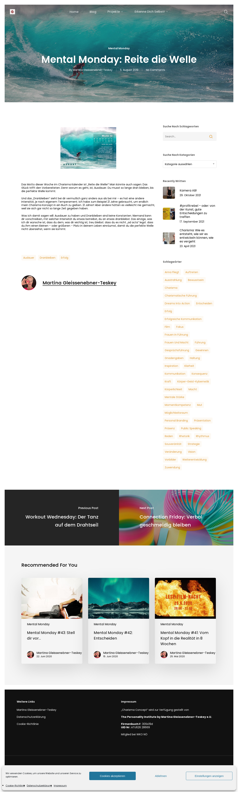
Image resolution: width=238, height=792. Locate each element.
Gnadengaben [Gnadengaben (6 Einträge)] (174, 358)
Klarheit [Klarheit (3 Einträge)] (189, 366)
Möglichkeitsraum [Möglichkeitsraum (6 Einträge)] (176, 413)
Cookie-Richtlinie (15, 785)
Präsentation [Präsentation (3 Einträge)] (202, 420)
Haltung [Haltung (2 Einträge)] (195, 358)
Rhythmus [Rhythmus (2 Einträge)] (202, 436)
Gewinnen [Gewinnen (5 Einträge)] (201, 350)
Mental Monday (119, 48)
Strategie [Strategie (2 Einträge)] (194, 444)
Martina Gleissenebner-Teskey (92, 70)
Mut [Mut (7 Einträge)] (199, 405)
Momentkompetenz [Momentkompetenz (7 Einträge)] (178, 405)
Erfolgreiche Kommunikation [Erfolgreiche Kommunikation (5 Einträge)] (183, 319)
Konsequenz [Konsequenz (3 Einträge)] (200, 374)
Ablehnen (161, 775)
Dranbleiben (47, 258)
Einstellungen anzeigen (209, 775)
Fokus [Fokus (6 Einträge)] (180, 327)
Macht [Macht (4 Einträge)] (193, 389)
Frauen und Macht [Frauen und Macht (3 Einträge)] (177, 342)
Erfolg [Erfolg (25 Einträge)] (168, 311)
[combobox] (190, 164)
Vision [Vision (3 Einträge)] (191, 452)
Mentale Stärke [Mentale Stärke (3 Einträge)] (174, 397)
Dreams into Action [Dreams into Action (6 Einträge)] (177, 303)
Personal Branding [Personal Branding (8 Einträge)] (176, 420)
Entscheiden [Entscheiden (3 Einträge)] (204, 303)
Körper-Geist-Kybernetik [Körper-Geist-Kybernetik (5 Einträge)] (193, 381)
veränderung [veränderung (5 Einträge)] (173, 452)
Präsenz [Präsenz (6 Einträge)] (170, 428)
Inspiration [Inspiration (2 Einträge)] (171, 366)
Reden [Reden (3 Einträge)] (169, 436)
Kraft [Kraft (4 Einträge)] (168, 381)
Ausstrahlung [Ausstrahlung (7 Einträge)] (173, 280)
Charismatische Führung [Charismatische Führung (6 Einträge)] (181, 295)
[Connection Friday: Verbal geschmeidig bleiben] (176, 517)
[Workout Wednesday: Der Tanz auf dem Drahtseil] (61, 517)
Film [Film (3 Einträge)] (167, 327)
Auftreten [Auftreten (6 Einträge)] (191, 272)
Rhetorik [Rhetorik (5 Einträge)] (184, 436)
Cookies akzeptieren (112, 775)
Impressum (60, 785)
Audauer (28, 258)
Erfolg (64, 258)
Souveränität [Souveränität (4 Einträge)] (173, 444)
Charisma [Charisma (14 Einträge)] (171, 288)
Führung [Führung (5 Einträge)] (200, 342)
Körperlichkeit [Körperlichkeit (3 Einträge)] (173, 389)
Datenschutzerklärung (39, 785)
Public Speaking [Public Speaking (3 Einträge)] (191, 428)
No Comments (155, 70)
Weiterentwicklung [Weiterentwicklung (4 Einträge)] (194, 459)
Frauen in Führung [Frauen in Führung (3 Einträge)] (176, 335)
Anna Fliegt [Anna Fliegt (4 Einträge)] (172, 272)
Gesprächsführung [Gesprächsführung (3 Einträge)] (177, 350)
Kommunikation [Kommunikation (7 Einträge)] (175, 374)
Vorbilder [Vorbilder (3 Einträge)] (170, 459)
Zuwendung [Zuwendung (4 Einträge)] (172, 467)
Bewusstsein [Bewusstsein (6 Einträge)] (196, 280)
